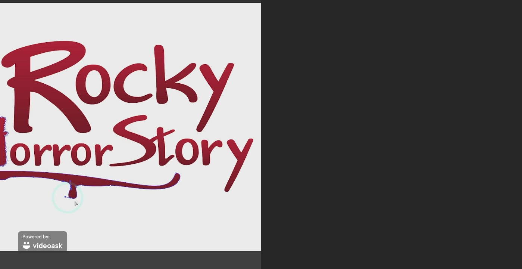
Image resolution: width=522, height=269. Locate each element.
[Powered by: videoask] (42, 242)
